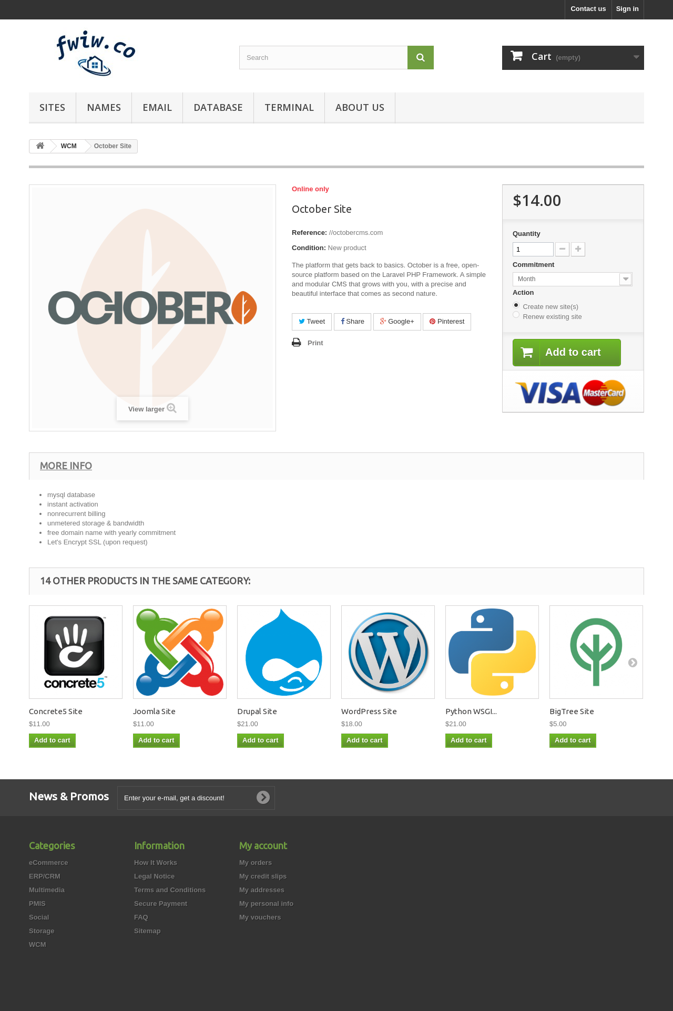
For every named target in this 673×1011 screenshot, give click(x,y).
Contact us (588, 9)
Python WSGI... (471, 711)
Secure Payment (160, 903)
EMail (157, 107)
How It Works (155, 862)
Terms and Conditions (170, 890)
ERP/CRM (44, 876)
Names (104, 107)
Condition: (309, 248)
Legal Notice (154, 876)
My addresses (261, 890)
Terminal (289, 107)
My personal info (266, 903)
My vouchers (260, 917)
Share (352, 321)
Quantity (527, 234)
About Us (359, 107)
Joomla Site (154, 711)
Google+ (397, 321)
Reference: (309, 232)
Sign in (627, 9)
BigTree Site (571, 711)
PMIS (37, 903)
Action (524, 292)
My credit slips (263, 876)
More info (66, 465)
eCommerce (48, 862)
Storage (41, 931)
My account (263, 845)
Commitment (534, 265)
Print (315, 343)
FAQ (141, 917)
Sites (52, 107)
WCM (37, 944)
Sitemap (147, 931)
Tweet (312, 321)
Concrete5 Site (56, 711)
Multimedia (47, 890)
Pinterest (447, 321)
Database (218, 107)
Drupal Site (257, 711)
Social (39, 917)
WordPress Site (369, 711)
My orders (255, 862)
